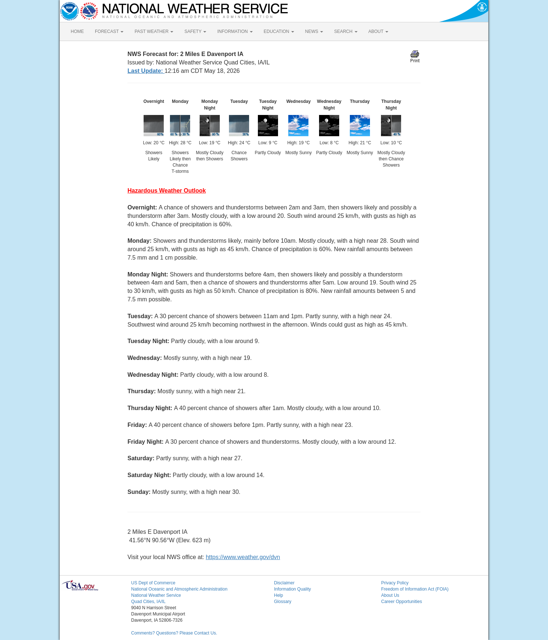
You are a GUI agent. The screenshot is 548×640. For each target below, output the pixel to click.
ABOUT (378, 31)
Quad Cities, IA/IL (148, 601)
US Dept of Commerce (153, 582)
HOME (77, 31)
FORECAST (109, 31)
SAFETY (195, 31)
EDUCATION (279, 31)
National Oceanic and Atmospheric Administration (179, 589)
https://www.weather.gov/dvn (243, 557)
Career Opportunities (401, 601)
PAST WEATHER (153, 31)
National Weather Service (156, 595)
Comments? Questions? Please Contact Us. (174, 633)
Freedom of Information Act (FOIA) (415, 589)
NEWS (314, 31)
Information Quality (292, 589)
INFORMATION (234, 31)
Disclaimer (284, 582)
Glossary (282, 601)
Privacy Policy (395, 582)
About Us (390, 595)
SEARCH (345, 31)
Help (278, 595)
